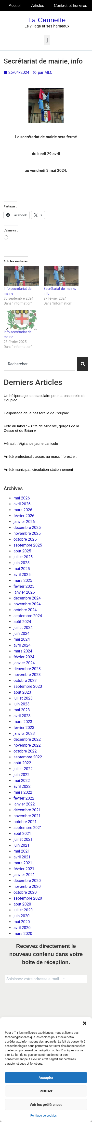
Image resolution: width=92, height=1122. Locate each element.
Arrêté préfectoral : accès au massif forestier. (40, 456)
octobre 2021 (25, 821)
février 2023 (23, 727)
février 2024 (23, 657)
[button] (84, 1023)
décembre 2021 (27, 810)
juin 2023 (21, 704)
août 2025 (22, 551)
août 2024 (22, 621)
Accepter (46, 1077)
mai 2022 (21, 780)
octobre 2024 (25, 610)
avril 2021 (21, 857)
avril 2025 (21, 574)
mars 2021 (22, 863)
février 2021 (23, 869)
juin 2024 (21, 633)
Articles (37, 5)
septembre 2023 (27, 686)
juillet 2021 (23, 839)
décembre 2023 (27, 668)
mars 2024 (22, 651)
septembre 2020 (27, 898)
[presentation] (25, 1005)
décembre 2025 (27, 527)
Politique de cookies (43, 1115)
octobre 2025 (25, 539)
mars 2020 (22, 933)
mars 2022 (22, 792)
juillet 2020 (23, 910)
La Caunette (47, 20)
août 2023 (22, 692)
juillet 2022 (23, 768)
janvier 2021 (24, 874)
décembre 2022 (27, 739)
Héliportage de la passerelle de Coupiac (36, 413)
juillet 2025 (23, 557)
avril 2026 (21, 504)
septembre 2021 (27, 827)
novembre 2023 (27, 674)
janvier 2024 (24, 663)
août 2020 (22, 904)
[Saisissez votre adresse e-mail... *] (46, 979)
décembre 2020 (27, 880)
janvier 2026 (24, 521)
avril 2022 (21, 786)
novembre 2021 (27, 816)
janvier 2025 (24, 592)
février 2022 (23, 798)
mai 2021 (21, 851)
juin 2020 (21, 916)
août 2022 (22, 763)
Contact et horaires (70, 5)
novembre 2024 (27, 604)
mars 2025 (22, 580)
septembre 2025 (27, 545)
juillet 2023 (23, 698)
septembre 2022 (27, 757)
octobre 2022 (25, 751)
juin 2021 (21, 845)
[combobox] (39, 364)
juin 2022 (21, 774)
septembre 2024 (27, 615)
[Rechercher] (82, 364)
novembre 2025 (27, 533)
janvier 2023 (24, 733)
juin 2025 (21, 563)
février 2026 (23, 515)
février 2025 (23, 586)
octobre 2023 (25, 680)
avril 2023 (21, 716)
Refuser (45, 1091)
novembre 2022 (27, 745)
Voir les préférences (46, 1104)
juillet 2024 (23, 627)
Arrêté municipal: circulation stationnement (38, 469)
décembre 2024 (27, 598)
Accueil (15, 5)
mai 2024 (21, 639)
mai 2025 (21, 568)
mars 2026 (22, 510)
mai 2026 (21, 498)
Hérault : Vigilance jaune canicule (31, 443)
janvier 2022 (24, 804)
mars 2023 (22, 721)
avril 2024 (21, 645)
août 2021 (22, 833)
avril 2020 (21, 927)
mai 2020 (21, 921)
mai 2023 (21, 710)
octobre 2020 (25, 892)
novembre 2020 (27, 886)
